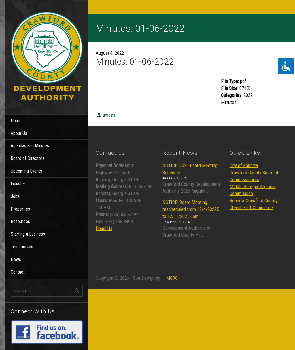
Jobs (15, 196)
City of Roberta (244, 165)
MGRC (172, 278)
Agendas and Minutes (30, 145)
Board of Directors (27, 158)
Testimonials (22, 246)
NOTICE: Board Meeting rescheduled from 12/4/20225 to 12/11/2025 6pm (190, 209)
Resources (20, 221)
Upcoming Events (26, 171)
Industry (18, 183)
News (16, 259)
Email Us (104, 228)
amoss (109, 115)
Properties (20, 209)
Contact (18, 272)
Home (16, 120)
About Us (19, 133)
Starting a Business (28, 234)
